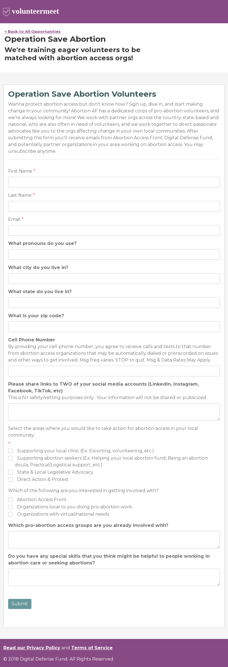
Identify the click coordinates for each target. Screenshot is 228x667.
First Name (20, 171)
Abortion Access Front (41, 499)
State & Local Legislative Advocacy (55, 472)
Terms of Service (92, 647)
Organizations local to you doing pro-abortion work (74, 506)
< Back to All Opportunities (32, 31)
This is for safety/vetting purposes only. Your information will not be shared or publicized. (107, 390)
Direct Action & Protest (42, 479)
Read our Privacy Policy (31, 647)
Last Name (20, 195)
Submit (19, 603)
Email (14, 219)
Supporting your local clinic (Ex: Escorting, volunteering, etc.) (85, 450)
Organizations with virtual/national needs (63, 514)
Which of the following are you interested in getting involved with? (83, 490)
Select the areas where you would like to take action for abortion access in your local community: (103, 432)
